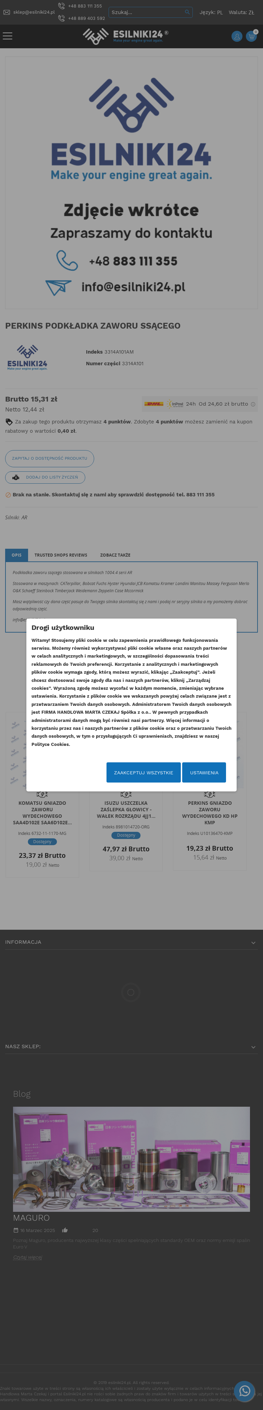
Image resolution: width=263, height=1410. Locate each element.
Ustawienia (204, 772)
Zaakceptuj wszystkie (143, 772)
